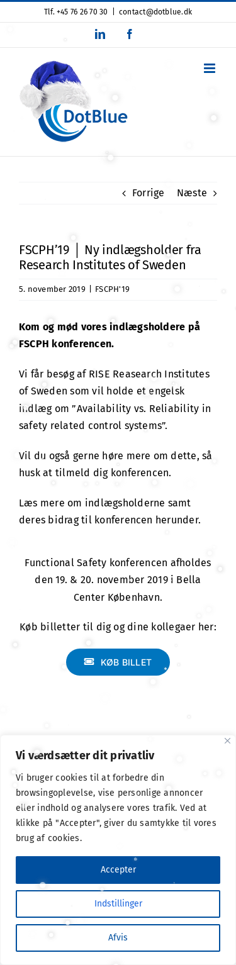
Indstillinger (118, 903)
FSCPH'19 (112, 289)
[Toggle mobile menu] (210, 68)
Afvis (118, 937)
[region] (118, 850)
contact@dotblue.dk (155, 12)
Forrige (148, 193)
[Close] (227, 741)
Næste (192, 193)
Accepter (118, 869)
